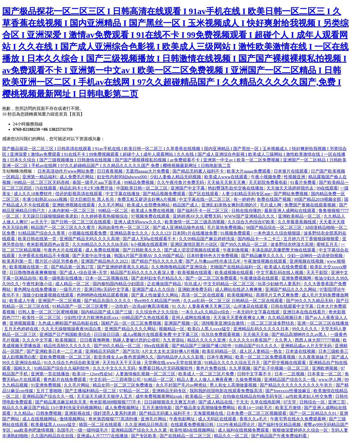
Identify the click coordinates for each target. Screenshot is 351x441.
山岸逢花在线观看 (251, 306)
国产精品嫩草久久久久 (263, 255)
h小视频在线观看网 (149, 244)
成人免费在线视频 (102, 250)
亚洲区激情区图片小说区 (194, 244)
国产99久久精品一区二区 (244, 244)
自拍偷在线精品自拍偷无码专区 (253, 396)
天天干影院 (317, 272)
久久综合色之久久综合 (157, 312)
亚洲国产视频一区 (181, 323)
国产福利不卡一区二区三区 (203, 210)
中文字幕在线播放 (123, 193)
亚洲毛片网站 (154, 419)
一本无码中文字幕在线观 (256, 312)
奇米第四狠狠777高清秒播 (113, 419)
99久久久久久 (305, 329)
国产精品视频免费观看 (165, 193)
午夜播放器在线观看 (260, 278)
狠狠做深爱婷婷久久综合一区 (300, 430)
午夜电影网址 (182, 419)
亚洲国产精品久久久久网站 (291, 289)
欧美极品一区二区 (203, 396)
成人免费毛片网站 (77, 177)
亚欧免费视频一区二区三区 (65, 357)
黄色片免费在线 (211, 368)
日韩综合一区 (312, 402)
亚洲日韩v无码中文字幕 (107, 289)
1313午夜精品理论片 (236, 424)
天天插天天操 (256, 334)
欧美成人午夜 (22, 300)
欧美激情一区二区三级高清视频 (195, 222)
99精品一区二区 (113, 210)
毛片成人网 (271, 205)
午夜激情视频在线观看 (266, 261)
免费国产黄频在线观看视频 (310, 205)
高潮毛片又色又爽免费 (278, 295)
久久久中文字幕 (37, 340)
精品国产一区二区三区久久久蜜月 (63, 227)
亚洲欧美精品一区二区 (300, 216)
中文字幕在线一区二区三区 (205, 199)
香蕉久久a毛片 (253, 419)
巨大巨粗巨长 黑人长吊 (92, 199)
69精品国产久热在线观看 (146, 317)
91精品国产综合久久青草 (42, 233)
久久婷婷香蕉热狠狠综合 (105, 216)
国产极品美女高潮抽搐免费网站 (205, 407)
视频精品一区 (172, 329)
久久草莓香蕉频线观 (297, 222)
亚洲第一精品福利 (40, 177)
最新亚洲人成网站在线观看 (290, 210)
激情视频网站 (72, 419)
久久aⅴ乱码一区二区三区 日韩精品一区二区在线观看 (233, 300)
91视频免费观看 (235, 233)
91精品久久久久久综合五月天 (232, 362)
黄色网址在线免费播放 (36, 289)
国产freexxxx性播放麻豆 (288, 390)
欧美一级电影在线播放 (61, 278)
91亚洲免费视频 (46, 385)
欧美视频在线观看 (195, 272)
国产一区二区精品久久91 (313, 413)
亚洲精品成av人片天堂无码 (307, 345)
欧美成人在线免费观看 (286, 267)
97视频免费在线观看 (151, 216)
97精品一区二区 (134, 390)
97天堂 (290, 402)
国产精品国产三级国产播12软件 (202, 345)
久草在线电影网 (265, 402)
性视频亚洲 (295, 177)
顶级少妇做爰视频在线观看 (48, 295)
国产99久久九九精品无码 (310, 300)
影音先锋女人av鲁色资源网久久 (124, 357)
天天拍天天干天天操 (122, 362)
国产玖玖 (131, 351)
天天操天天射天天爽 (227, 182)
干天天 (242, 402)
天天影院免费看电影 (268, 182)
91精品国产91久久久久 (256, 345)
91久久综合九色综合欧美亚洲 (72, 362)
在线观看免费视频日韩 (192, 424)
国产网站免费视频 (291, 193)
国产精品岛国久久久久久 (108, 300)
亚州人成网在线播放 (191, 317)
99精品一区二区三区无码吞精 (42, 182)
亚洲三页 (336, 402)
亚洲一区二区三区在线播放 (323, 323)
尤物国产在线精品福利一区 (236, 267)
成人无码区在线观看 (217, 419)
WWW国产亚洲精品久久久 (250, 216)
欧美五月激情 (288, 407)
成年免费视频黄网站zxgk (159, 396)
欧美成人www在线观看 (226, 177)
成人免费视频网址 (122, 407)
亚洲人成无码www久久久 (138, 222)
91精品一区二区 (159, 379)
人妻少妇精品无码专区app (246, 193)
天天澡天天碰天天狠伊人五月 (105, 396)
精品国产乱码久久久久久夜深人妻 (143, 272)
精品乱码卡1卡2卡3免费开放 (86, 188)
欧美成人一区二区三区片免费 (206, 374)
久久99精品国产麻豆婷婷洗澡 (207, 238)
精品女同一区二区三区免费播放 (123, 385)
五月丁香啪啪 (49, 390)
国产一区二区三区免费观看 (212, 278)
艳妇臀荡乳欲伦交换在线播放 (236, 188)
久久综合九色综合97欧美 (252, 222)
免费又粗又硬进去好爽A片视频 (147, 199)
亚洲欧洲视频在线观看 (74, 205)
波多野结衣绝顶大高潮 (292, 244)
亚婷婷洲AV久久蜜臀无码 (197, 216)
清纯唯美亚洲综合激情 (223, 323)
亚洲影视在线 (78, 413)
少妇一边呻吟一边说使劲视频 (315, 255)
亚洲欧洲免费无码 (195, 289)
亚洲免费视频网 (296, 278)
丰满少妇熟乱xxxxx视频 (45, 199)
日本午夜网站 (220, 357)
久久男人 (284, 340)
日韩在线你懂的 (246, 210)
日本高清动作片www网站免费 (66, 171)
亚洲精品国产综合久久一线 (290, 379)
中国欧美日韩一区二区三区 (142, 188)
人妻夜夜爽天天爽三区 (210, 306)
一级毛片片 (70, 289)
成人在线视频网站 (40, 419)
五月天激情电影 (157, 407)
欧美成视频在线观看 (234, 272)
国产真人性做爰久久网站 (155, 295)
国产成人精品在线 (216, 402)
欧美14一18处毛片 (255, 407)
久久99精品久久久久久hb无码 (100, 244)
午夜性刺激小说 (37, 283)
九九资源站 (174, 340)
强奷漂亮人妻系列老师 (115, 413)
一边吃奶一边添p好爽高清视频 (140, 306)
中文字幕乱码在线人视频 (280, 272)
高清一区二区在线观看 (203, 295)
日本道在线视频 (300, 351)
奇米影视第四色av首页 (48, 244)
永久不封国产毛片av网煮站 (182, 385)
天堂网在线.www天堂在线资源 (173, 362)
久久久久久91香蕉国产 (251, 340)
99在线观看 (327, 188)
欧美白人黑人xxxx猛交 (209, 329)
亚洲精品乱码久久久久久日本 (261, 329)
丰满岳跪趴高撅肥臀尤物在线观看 (284, 250)
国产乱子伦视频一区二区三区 (281, 368)
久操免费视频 (248, 379)
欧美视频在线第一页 (29, 267)
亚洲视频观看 (22, 323)
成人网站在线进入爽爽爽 (239, 289)
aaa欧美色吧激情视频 (34, 430)
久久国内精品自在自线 (53, 435)
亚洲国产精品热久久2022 (105, 261)
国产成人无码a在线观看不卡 (150, 238)
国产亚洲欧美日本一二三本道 (55, 351)
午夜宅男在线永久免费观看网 (298, 419)
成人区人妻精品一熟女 (261, 351)
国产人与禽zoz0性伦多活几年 (214, 261)
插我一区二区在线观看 (101, 424)
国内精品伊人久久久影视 (181, 357)
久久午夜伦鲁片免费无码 (181, 182)
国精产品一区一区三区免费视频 (131, 323)
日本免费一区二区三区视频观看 (257, 413)
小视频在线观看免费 (88, 233)
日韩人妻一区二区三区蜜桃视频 (48, 312)
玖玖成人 (192, 283)
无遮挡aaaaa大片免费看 (148, 171)
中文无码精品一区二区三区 (229, 283)
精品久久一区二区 (231, 435)
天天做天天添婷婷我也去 (290, 188)
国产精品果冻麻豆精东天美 (61, 402)
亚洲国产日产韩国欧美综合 (65, 334)
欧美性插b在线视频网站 (193, 430)
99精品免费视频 (139, 182)
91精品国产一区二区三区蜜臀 (80, 306)
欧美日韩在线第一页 (38, 238)
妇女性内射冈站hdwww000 (122, 177)
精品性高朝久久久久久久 (68, 345)
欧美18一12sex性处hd (92, 374)
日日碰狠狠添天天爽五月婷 (170, 402)
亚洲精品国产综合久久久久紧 (139, 430)
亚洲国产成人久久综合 (154, 289)
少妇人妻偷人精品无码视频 (176, 177)
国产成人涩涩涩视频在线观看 (192, 250)
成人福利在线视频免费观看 (244, 430)
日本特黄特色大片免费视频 (213, 255)
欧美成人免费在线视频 (153, 210)
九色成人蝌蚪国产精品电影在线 (68, 323)
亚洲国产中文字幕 (188, 188)
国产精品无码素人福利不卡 (198, 171)
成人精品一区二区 (72, 283)
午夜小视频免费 (266, 177)
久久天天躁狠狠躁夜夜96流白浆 (71, 329)
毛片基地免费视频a (225, 227)
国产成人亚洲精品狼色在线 (179, 227)
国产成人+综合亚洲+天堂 (83, 272)
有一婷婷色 (244, 199)
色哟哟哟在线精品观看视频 (103, 295)
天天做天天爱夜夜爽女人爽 (239, 317)
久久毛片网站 (111, 205)
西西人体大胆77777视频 (318, 340)
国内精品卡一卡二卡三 (259, 238)
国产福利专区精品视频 (280, 424)
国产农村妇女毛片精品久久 (157, 278)
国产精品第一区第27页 (73, 267)
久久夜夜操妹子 (313, 357)
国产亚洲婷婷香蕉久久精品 (123, 267)
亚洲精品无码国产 (102, 351)
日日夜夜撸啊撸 (95, 340)
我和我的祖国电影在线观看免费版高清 (226, 390)
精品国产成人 (186, 205)
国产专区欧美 (144, 435)
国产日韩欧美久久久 (142, 250)
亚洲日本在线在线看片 (305, 312)
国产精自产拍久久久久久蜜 (157, 261)
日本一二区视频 (289, 374)
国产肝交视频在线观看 (285, 362)
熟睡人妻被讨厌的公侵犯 (137, 340)
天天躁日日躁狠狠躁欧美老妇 (50, 216)
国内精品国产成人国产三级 (107, 312)
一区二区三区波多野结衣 (271, 323)
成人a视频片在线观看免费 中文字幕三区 (161, 334)
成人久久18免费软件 (33, 193)
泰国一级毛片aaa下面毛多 (97, 182)
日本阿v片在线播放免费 (195, 233)
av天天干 (40, 222)
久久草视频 (240, 368)
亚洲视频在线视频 (307, 261)
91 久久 (179, 306)
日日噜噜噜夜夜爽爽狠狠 (33, 272)
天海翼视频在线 (208, 413)
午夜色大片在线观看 (63, 250)
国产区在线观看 (204, 193)
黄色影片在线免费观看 (65, 379)
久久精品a (24, 413)
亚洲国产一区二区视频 (60, 300)
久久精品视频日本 (285, 317)
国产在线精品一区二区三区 (186, 435)
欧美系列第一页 (17, 261)
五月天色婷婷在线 (21, 329)
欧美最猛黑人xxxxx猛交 (54, 424)
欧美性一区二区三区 (42, 317)
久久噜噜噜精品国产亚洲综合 (179, 267)
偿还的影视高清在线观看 (79, 193)
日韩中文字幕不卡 (254, 374)
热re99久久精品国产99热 (157, 300)
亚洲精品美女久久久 (129, 233)
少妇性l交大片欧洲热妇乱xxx (91, 317)
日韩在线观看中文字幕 (293, 306)
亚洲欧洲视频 (325, 368)
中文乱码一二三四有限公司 (115, 379)
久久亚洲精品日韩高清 (147, 424)
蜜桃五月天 (327, 244)
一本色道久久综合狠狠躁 (277, 233)
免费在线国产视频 (274, 199)
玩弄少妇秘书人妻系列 (279, 283)
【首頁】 (76, 114)
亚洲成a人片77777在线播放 (103, 435)
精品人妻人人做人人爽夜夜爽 (205, 379)
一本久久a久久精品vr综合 (206, 312)
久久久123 (161, 233)
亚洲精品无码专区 (169, 390)
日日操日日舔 (107, 334)
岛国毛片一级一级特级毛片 (83, 430)
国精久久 (23, 368)
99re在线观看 (157, 345)
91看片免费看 (303, 182)
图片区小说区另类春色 (57, 261)
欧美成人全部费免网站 (149, 205)
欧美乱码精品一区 (219, 351)
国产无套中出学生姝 (92, 255)
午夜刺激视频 (236, 250)
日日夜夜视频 (110, 171)
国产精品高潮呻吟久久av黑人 (299, 334)
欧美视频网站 (240, 295)
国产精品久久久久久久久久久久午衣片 (297, 385)
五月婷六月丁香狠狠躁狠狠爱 (311, 238)
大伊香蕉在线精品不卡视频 (44, 255)
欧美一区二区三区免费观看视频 (265, 357)
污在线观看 (46, 188)
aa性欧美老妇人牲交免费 (309, 396)
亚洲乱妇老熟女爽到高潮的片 (229, 205)
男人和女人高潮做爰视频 (234, 385)
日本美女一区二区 (325, 374)
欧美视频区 (66, 340)
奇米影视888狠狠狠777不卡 (115, 402)
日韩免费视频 (49, 413)
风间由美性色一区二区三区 (124, 227)
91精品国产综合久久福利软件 (62, 368)
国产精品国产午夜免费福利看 (279, 435)
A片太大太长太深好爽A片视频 (171, 351)
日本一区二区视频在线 (107, 278)
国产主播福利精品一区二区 (91, 390)
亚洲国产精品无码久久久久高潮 (89, 238)
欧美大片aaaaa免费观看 (249, 171)
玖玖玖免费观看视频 (221, 334)
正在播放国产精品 (164, 283)
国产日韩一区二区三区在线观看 (81, 222)
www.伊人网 (331, 379)
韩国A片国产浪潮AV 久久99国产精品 (149, 255)
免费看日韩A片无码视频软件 (166, 368)
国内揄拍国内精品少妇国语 (119, 283)
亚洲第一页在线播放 (50, 374)
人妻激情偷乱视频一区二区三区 (145, 374)
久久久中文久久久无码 (115, 368)
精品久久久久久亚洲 (207, 340)
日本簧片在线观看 (291, 171)
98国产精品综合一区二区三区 (274, 227)
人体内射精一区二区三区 (72, 210)
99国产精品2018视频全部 (318, 199)
